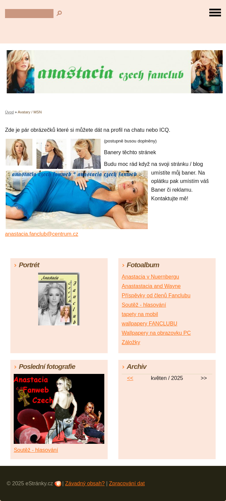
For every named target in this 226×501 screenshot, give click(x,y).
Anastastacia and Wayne (151, 286)
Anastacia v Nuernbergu (150, 277)
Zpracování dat (127, 483)
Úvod (9, 112)
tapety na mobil (140, 314)
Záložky (131, 342)
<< (130, 378)
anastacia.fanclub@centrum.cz (41, 234)
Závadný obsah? (85, 483)
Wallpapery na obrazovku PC (156, 333)
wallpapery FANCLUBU (149, 323)
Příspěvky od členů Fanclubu (156, 295)
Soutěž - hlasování (144, 305)
